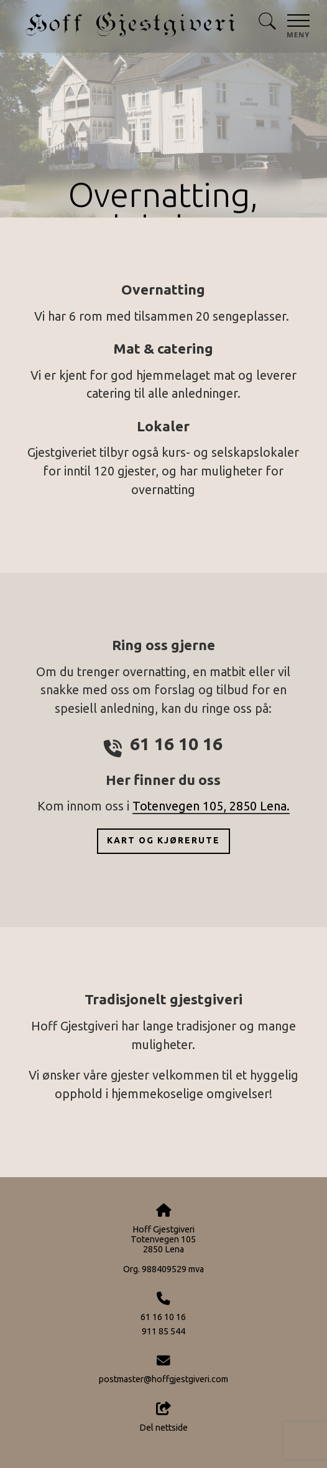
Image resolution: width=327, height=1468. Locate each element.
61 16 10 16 (163, 1317)
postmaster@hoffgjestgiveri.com (163, 1379)
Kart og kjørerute (163, 840)
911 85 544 (163, 1331)
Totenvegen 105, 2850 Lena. (211, 806)
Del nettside (163, 1417)
